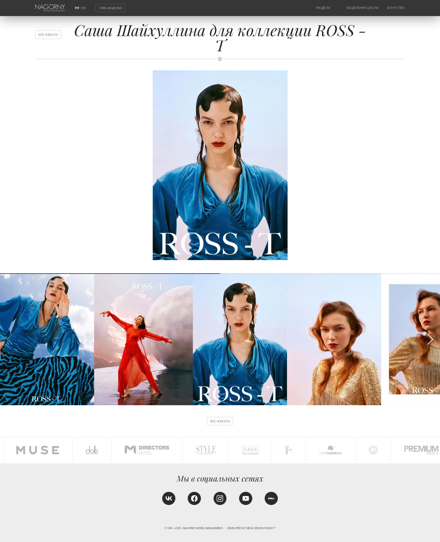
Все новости (48, 34)
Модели (323, 7)
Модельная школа (363, 7)
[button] (430, 339)
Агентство (396, 7)
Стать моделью (111, 8)
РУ (77, 8)
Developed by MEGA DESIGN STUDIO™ (252, 528)
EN (84, 8)
